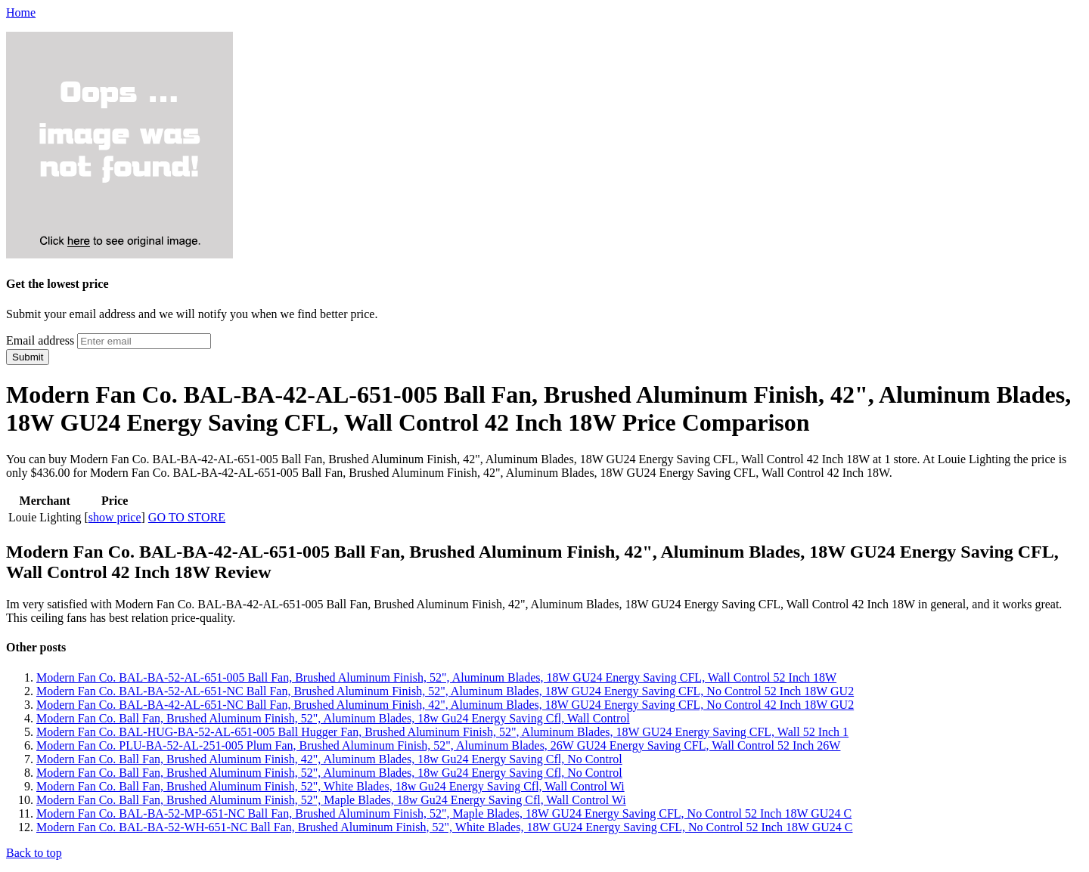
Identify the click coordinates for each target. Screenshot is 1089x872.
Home (21, 12)
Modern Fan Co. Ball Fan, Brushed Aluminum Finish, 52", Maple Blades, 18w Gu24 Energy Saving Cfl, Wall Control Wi (331, 799)
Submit (27, 357)
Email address (40, 340)
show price (114, 517)
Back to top (34, 852)
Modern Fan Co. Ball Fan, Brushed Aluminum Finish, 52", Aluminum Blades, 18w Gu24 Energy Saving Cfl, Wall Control (333, 718)
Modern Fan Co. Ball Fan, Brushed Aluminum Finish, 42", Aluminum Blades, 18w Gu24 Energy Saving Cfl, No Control (329, 759)
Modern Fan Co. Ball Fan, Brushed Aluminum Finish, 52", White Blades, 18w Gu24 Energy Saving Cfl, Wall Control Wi (330, 786)
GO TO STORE (186, 517)
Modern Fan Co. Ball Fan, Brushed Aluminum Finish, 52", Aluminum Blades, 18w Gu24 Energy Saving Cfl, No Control (329, 772)
